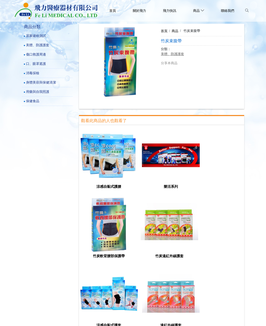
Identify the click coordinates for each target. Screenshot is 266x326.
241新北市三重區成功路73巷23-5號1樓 (62, 283)
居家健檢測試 (36, 36)
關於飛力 (139, 10)
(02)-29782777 (43, 290)
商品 (175, 31)
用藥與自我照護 (37, 91)
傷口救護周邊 (36, 54)
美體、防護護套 (37, 45)
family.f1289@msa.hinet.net (54, 302)
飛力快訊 (169, 10)
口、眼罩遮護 (36, 63)
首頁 (112, 10)
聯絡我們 (227, 10)
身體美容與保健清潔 (41, 82)
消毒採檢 (32, 73)
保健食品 (32, 101)
